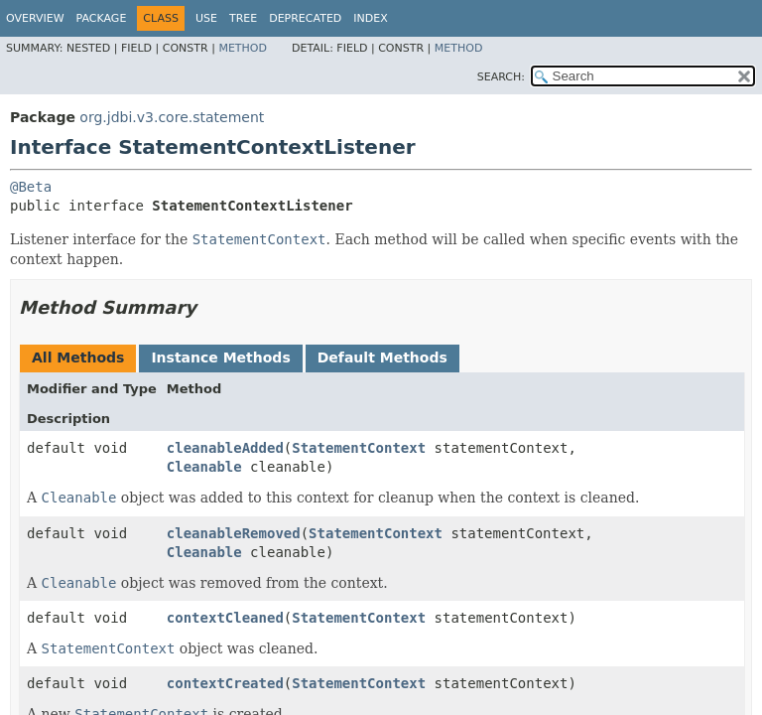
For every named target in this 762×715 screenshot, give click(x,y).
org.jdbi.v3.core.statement (171, 117)
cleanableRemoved (234, 533)
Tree (243, 18)
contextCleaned (225, 618)
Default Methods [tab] (382, 357)
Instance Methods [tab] (220, 357)
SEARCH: (501, 77)
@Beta (31, 187)
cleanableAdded (225, 448)
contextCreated (225, 683)
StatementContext (359, 448)
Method (242, 48)
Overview (35, 18)
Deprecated (305, 18)
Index (370, 18)
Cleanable (204, 467)
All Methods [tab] (78, 357)
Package (101, 18)
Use (206, 18)
